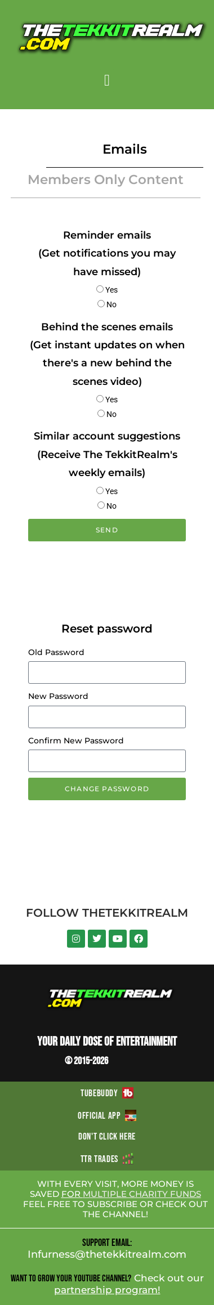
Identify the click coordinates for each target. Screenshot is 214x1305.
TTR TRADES (107, 1159)
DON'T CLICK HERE (107, 1136)
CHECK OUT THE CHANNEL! (145, 1209)
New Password (58, 696)
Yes (111, 289)
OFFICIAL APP (107, 1116)
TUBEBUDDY (107, 1093)
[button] (107, 80)
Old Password (56, 652)
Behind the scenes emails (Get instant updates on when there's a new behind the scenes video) (107, 354)
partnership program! (107, 1289)
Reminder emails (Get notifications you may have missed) (107, 253)
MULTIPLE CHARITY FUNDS (142, 1194)
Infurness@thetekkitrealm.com (107, 1254)
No (111, 304)
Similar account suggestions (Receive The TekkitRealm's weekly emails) (107, 454)
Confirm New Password (76, 741)
